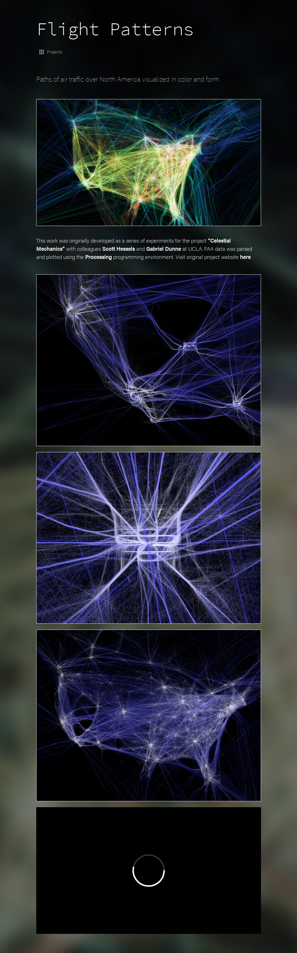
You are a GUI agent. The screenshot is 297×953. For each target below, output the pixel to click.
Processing (120, 255)
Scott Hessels (124, 247)
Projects (51, 50)
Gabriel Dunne (172, 247)
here (61, 263)
